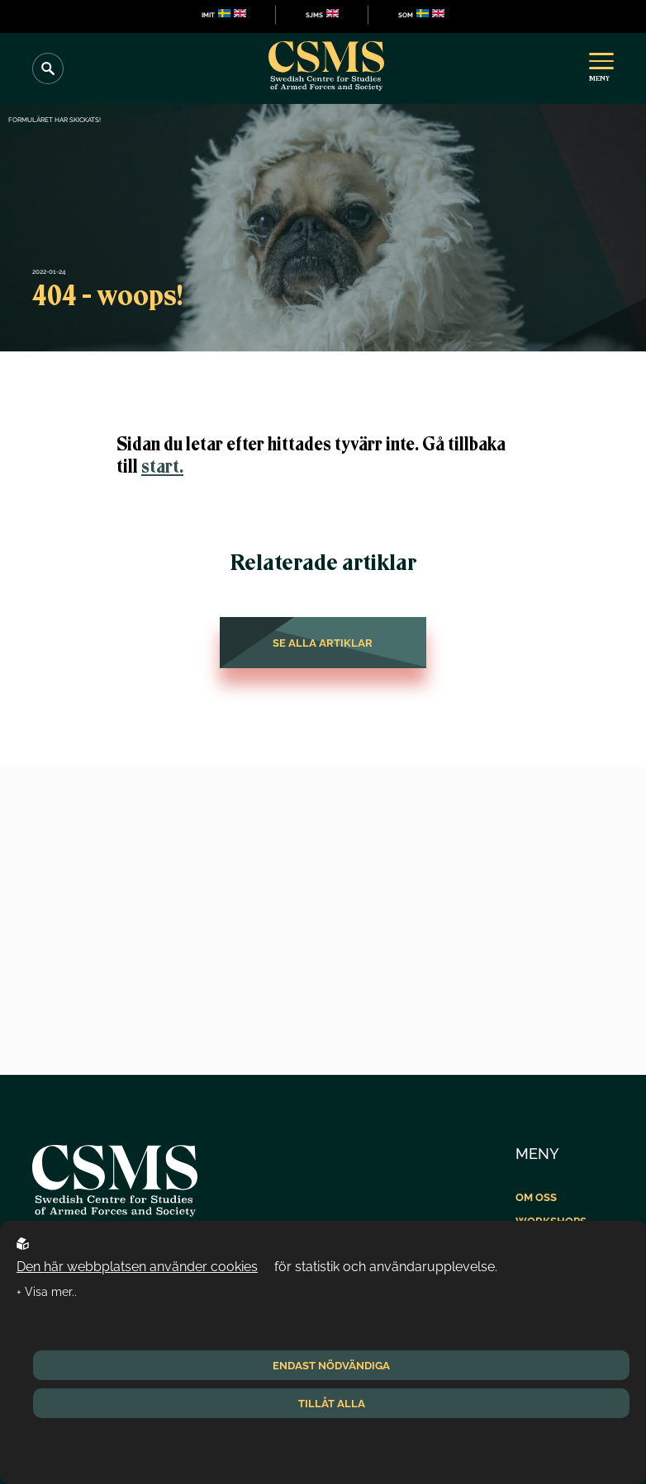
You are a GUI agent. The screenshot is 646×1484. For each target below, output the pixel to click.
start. (162, 466)
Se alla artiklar (323, 643)
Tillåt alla (331, 1403)
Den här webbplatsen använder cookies (137, 1266)
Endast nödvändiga (331, 1365)
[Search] (48, 68)
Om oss (536, 1197)
